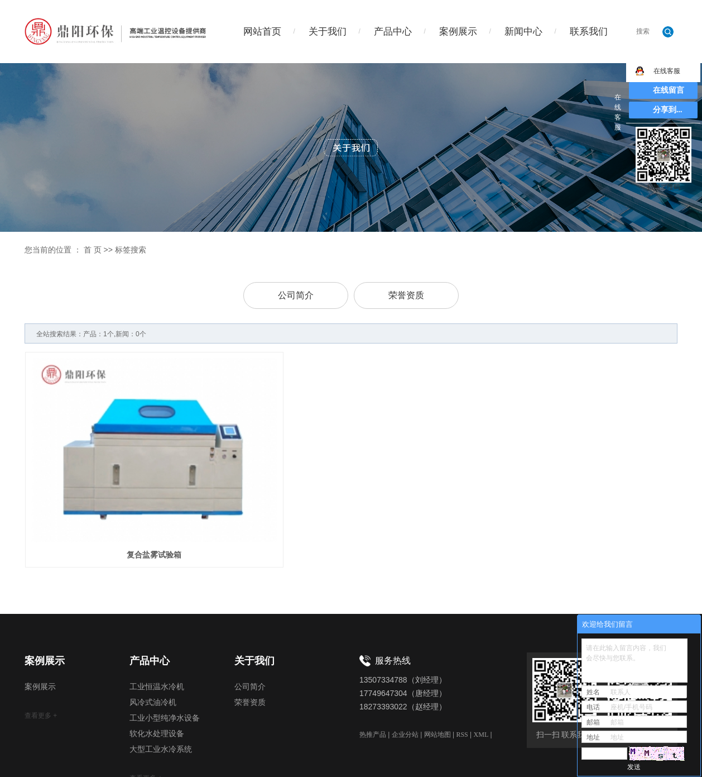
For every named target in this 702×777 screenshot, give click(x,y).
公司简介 (296, 295)
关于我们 (328, 31)
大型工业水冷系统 (160, 708)
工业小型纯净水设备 (164, 677)
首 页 (93, 249)
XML (481, 693)
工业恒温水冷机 (156, 646)
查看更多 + (41, 675)
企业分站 (405, 693)
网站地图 (437, 693)
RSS (462, 693)
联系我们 (589, 31)
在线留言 (668, 90)
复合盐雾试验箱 (126, 513)
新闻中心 (523, 31)
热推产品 (372, 693)
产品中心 (393, 31)
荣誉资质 (406, 295)
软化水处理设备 (156, 693)
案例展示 (458, 31)
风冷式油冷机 (152, 661)
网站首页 (262, 31)
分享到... (667, 110)
